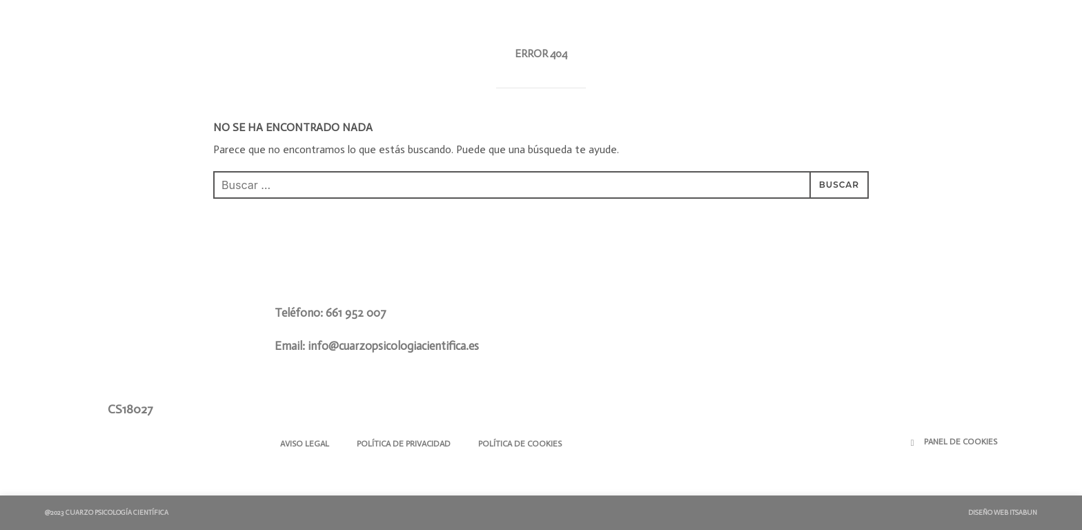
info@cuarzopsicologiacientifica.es (393, 346)
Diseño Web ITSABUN (1002, 513)
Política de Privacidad (404, 444)
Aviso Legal (304, 444)
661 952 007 (356, 313)
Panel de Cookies (960, 441)
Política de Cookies (520, 444)
